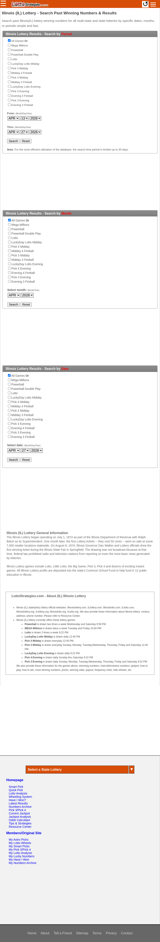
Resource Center (20, 826)
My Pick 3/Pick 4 (20, 849)
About (45, 933)
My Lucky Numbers (21, 856)
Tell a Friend (63, 933)
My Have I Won (19, 859)
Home (32, 933)
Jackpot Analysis (20, 816)
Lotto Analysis (18, 793)
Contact (126, 933)
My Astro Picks (18, 839)
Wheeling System (20, 796)
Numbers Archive (20, 806)
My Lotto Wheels (20, 843)
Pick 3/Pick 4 (17, 810)
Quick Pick (16, 790)
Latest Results (18, 803)
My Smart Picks (19, 846)
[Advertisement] (80, 184)
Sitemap (82, 933)
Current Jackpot (19, 813)
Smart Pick (16, 786)
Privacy (111, 933)
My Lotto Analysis (20, 853)
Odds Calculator (19, 820)
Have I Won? (17, 800)
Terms (97, 933)
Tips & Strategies (20, 823)
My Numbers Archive (22, 863)
